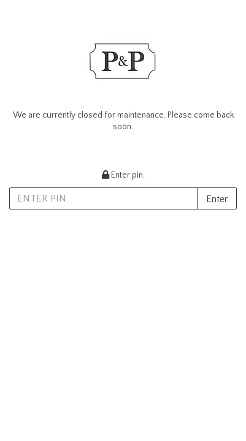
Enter (217, 199)
